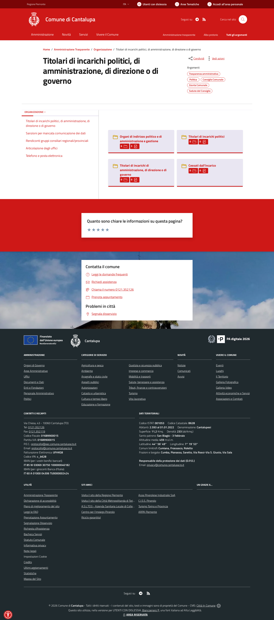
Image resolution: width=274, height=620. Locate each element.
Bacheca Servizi (33, 534)
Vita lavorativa (137, 399)
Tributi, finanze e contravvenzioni (148, 388)
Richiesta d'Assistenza (36, 528)
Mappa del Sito (32, 579)
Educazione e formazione (95, 404)
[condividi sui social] (196, 58)
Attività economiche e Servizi (233, 393)
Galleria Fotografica (227, 382)
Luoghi (220, 371)
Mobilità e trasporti (140, 376)
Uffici (27, 376)
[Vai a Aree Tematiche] (187, 4)
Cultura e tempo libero (94, 399)
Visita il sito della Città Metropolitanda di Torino (108, 501)
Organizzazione (103, 49)
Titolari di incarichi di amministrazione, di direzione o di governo (143, 170)
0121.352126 (36, 427)
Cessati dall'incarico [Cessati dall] (202, 165)
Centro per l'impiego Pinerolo (98, 512)
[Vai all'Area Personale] (225, 4)
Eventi (219, 365)
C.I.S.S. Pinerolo (147, 501)
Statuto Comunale (34, 540)
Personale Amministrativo (39, 393)
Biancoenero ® (150, 610)
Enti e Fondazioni (34, 388)
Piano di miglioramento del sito (41, 506)
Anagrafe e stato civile (94, 376)
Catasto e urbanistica (93, 393)
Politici (27, 399)
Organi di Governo (34, 365)
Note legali (30, 551)
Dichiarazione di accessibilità (40, 501)
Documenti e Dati (34, 382)
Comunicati (184, 371)
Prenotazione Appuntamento (40, 517)
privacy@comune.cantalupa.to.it (165, 465)
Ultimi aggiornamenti (36, 568)
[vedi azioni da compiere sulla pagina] (215, 58)
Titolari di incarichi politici (207, 136)
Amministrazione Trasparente (72, 49)
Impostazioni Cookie (35, 556)
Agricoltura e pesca (92, 365)
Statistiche (30, 573)
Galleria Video (224, 388)
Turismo (133, 393)
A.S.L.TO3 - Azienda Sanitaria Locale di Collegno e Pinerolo (115, 506)
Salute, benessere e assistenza (146, 382)
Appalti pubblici (90, 382)
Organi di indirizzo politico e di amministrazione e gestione (141, 138)
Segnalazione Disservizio (38, 523)
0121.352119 (37, 431)
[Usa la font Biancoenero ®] (152, 4)
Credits (28, 562)
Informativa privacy (35, 545)
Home (46, 49)
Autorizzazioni (89, 388)
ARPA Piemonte (147, 512)
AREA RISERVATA (135, 614)
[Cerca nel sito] (243, 19)
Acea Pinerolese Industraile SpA (156, 495)
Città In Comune (206, 605)
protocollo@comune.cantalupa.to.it (51, 448)
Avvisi (181, 376)
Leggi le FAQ (31, 512)
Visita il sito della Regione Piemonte (102, 495)
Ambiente (87, 371)
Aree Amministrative (36, 371)
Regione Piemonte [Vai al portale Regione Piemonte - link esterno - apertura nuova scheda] (36, 4)
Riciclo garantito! (91, 517)
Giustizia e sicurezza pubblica (145, 365)
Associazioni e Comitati (229, 399)
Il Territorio (222, 376)
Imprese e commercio (141, 371)
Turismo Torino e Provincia (153, 506)
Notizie (182, 365)
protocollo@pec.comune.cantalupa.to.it (53, 444)
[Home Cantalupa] (61, 19)
